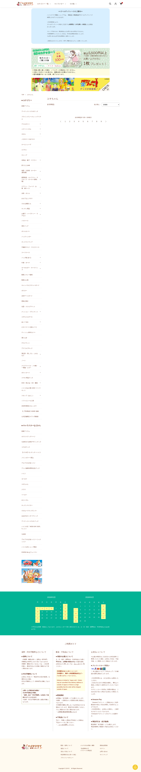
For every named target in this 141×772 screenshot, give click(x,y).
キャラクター (59, 4)
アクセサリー (26, 124)
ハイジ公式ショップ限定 (29, 547)
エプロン (24, 150)
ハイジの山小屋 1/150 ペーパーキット (31, 389)
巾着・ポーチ (26, 262)
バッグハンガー (26, 236)
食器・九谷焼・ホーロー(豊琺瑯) (29, 171)
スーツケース (26, 252)
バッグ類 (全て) (26, 257)
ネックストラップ (27, 242)
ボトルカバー (26, 231)
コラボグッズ (26, 447)
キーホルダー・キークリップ (30, 268)
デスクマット (26, 343)
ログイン (102, 748)
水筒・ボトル (26, 193)
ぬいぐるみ (25, 322)
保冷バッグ (25, 226)
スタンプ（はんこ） (28, 395)
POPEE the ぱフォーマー (29, 552)
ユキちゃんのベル (27, 317)
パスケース (25, 220)
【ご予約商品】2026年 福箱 (30, 411)
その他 (72, 4)
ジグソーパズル (26, 129)
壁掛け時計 (25, 301)
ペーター (24, 495)
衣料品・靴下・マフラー (29, 160)
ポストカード (26, 372)
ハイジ (24, 473)
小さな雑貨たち (26, 203)
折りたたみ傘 (26, 165)
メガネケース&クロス (28, 139)
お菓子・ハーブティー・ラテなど (30, 214)
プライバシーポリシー (67, 757)
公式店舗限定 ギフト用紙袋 (30, 416)
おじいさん (25, 500)
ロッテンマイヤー (27, 505)
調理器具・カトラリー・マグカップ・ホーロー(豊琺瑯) (30, 179)
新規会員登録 (104, 745)
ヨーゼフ (24, 479)
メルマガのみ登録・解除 (87, 745)
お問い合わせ (104, 751)
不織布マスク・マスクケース (30, 247)
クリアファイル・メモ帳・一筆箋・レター (30, 366)
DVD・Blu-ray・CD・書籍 (30, 383)
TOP (23, 94)
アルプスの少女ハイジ (28, 463)
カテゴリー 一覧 (43, 4)
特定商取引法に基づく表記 (68, 754)
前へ (60, 121)
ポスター (24, 290)
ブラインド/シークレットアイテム (31, 118)
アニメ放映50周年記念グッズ (31, 468)
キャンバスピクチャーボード (30, 285)
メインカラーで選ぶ (28, 457)
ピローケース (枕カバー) (29, 327)
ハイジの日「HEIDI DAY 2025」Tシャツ (31, 528)
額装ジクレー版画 (27, 274)
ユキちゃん (30, 94)
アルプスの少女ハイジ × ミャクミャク (31, 540)
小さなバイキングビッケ (29, 510)
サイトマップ (104, 754)
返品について (64, 748)
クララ (24, 489)
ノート (24, 360)
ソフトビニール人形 (28, 400)
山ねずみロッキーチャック (30, 516)
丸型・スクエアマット (28, 306)
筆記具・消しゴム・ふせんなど (30, 354)
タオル (24, 134)
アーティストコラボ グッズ (30, 521)
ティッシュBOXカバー (28, 332)
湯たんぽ (24, 337)
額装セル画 (25, 280)
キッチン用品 (26, 208)
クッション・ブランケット (30, 312)
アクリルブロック (27, 348)
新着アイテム (26, 106)
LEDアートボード (27, 296)
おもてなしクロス (27, 198)
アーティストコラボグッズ (30, 111)
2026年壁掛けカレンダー (29, 406)
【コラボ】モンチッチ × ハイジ (31, 452)
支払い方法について (66, 751)
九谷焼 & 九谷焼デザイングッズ (31, 442)
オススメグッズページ (28, 436)
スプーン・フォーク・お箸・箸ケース (29, 187)
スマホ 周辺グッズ (27, 378)
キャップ (24, 155)
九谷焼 (24, 534)
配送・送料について (66, 745)
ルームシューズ (26, 144)
